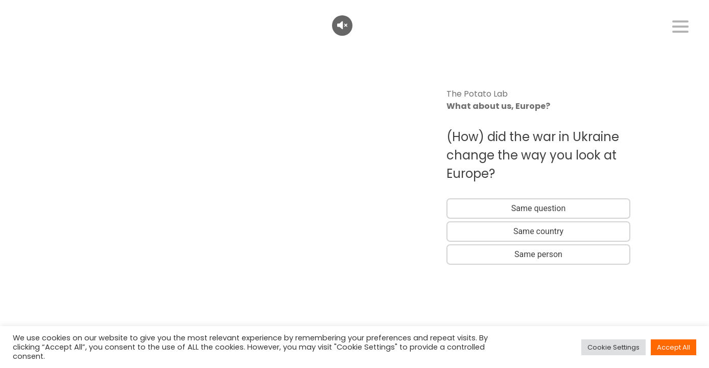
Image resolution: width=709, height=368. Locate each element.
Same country (538, 231)
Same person (538, 254)
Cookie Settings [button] (613, 347)
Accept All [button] (673, 347)
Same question (538, 208)
